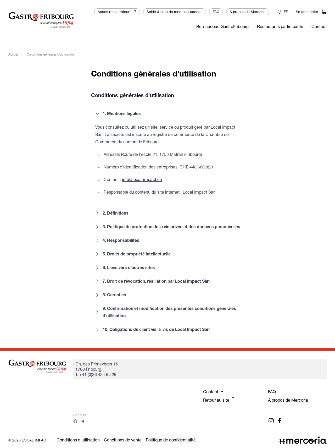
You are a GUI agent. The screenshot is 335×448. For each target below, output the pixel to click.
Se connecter (307, 11)
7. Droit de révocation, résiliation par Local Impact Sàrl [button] (152, 281)
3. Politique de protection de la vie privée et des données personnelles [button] (167, 227)
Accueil (13, 54)
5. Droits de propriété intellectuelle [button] (132, 254)
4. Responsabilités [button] (116, 240)
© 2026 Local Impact (28, 440)
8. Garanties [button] (110, 295)
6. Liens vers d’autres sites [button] (124, 268)
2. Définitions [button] (111, 213)
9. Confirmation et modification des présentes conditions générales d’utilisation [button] (165, 312)
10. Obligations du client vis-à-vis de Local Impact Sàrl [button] (152, 329)
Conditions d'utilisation (78, 440)
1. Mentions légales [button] (117, 114)
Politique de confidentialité (171, 440)
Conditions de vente (123, 440)
